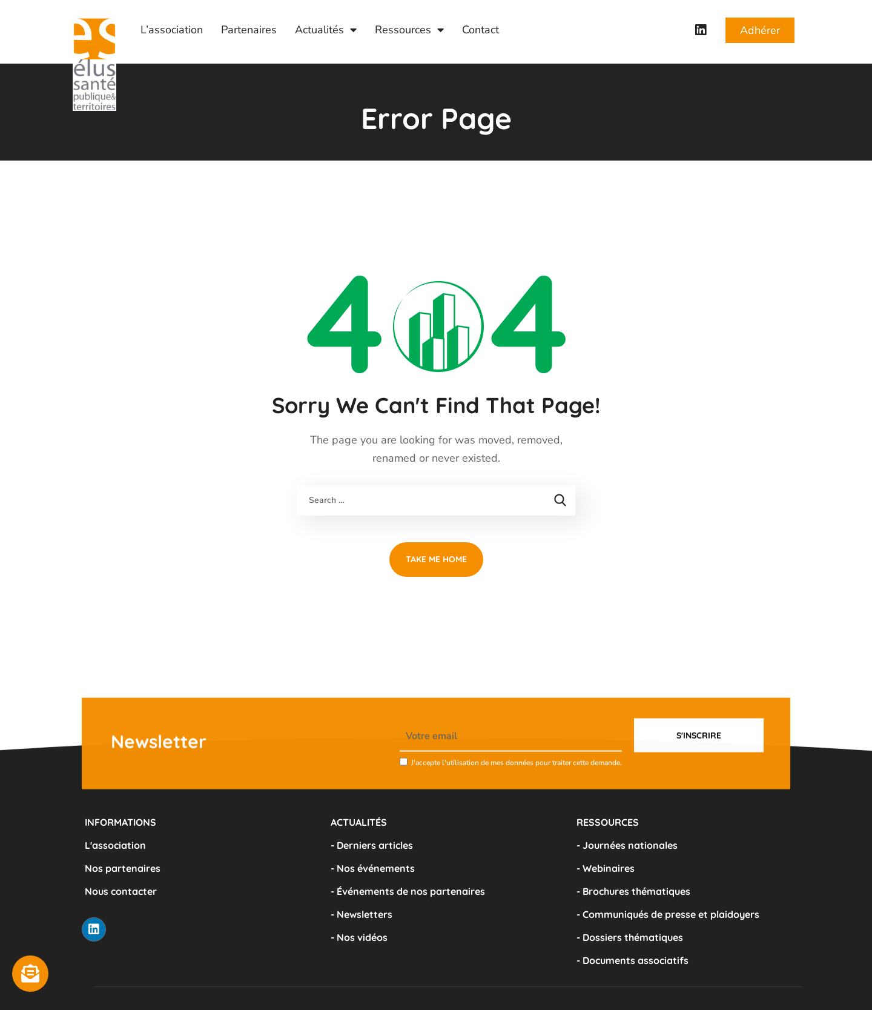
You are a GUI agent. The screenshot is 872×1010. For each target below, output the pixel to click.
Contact (480, 29)
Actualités (326, 29)
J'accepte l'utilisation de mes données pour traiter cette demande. (516, 794)
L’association (171, 29)
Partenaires (249, 29)
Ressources (409, 29)
